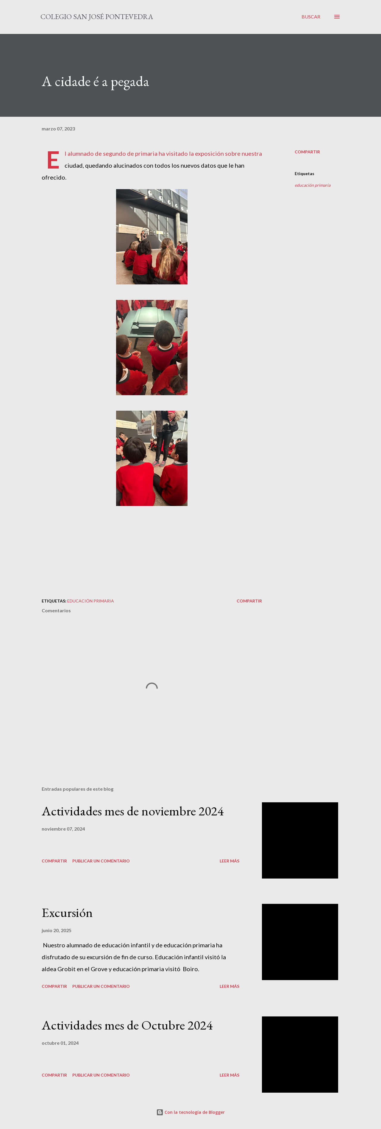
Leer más (229, 860)
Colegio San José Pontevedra (96, 16)
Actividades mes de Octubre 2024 (127, 1024)
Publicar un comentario (101, 860)
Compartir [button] (307, 151)
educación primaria (312, 185)
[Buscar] (311, 16)
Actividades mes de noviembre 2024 (133, 810)
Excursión (67, 912)
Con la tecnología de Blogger (190, 1112)
